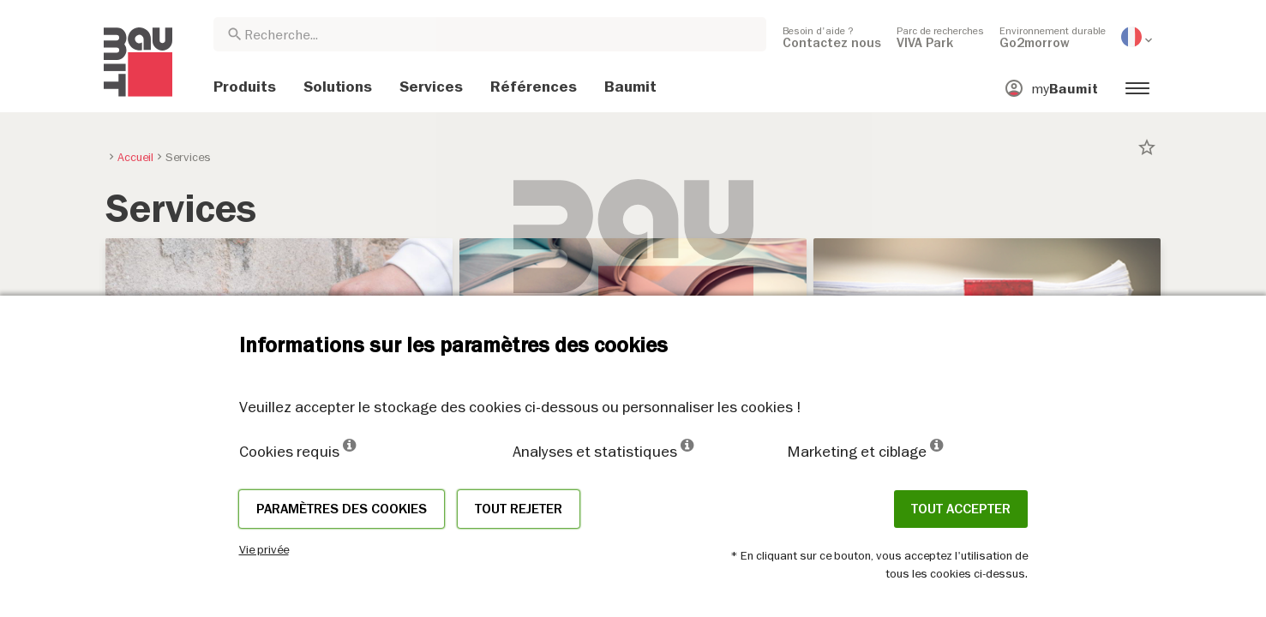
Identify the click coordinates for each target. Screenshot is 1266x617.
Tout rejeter (518, 509)
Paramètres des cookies (341, 509)
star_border (1147, 147)
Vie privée (264, 549)
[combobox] (489, 34)
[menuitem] (832, 37)
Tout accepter (961, 509)
